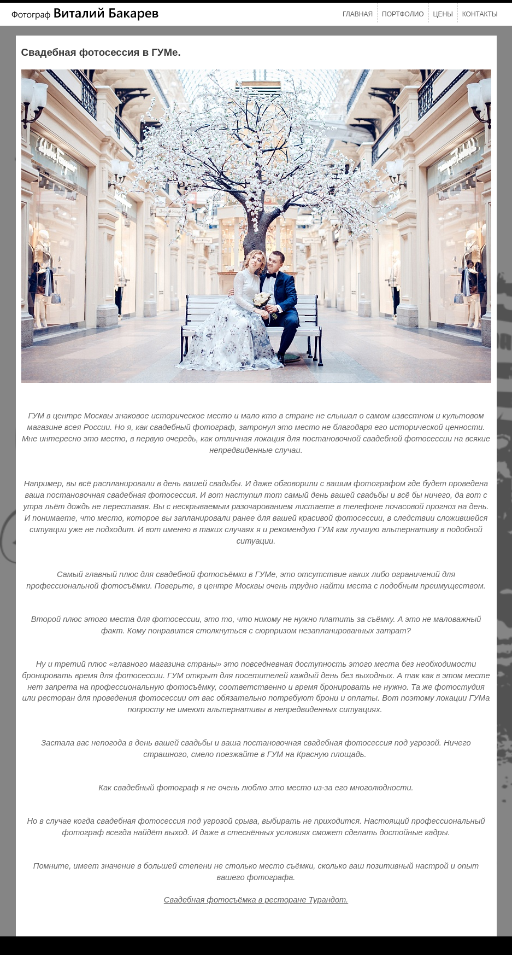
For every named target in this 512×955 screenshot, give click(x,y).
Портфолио (403, 14)
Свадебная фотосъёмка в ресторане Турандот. (256, 899)
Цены (443, 14)
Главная (358, 14)
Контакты (480, 14)
